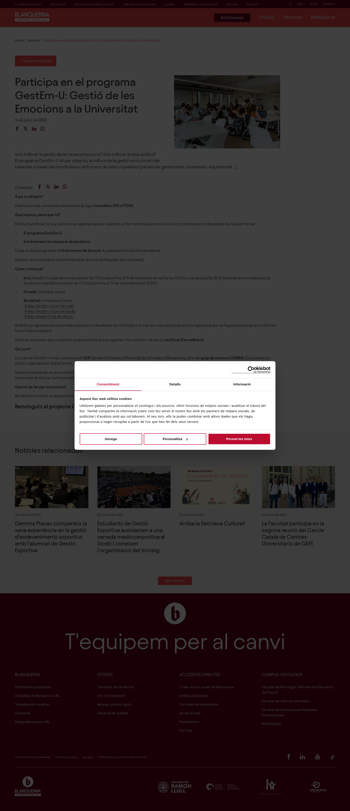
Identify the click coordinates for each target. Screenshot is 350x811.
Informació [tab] (242, 384)
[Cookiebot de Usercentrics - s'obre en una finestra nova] (251, 369)
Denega (111, 439)
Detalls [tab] (175, 384)
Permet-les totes (239, 439)
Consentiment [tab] (108, 384)
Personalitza (175, 439)
